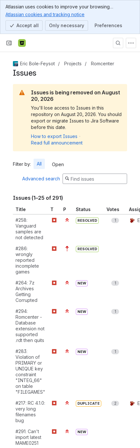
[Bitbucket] (22, 43)
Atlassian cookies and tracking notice (45, 14)
